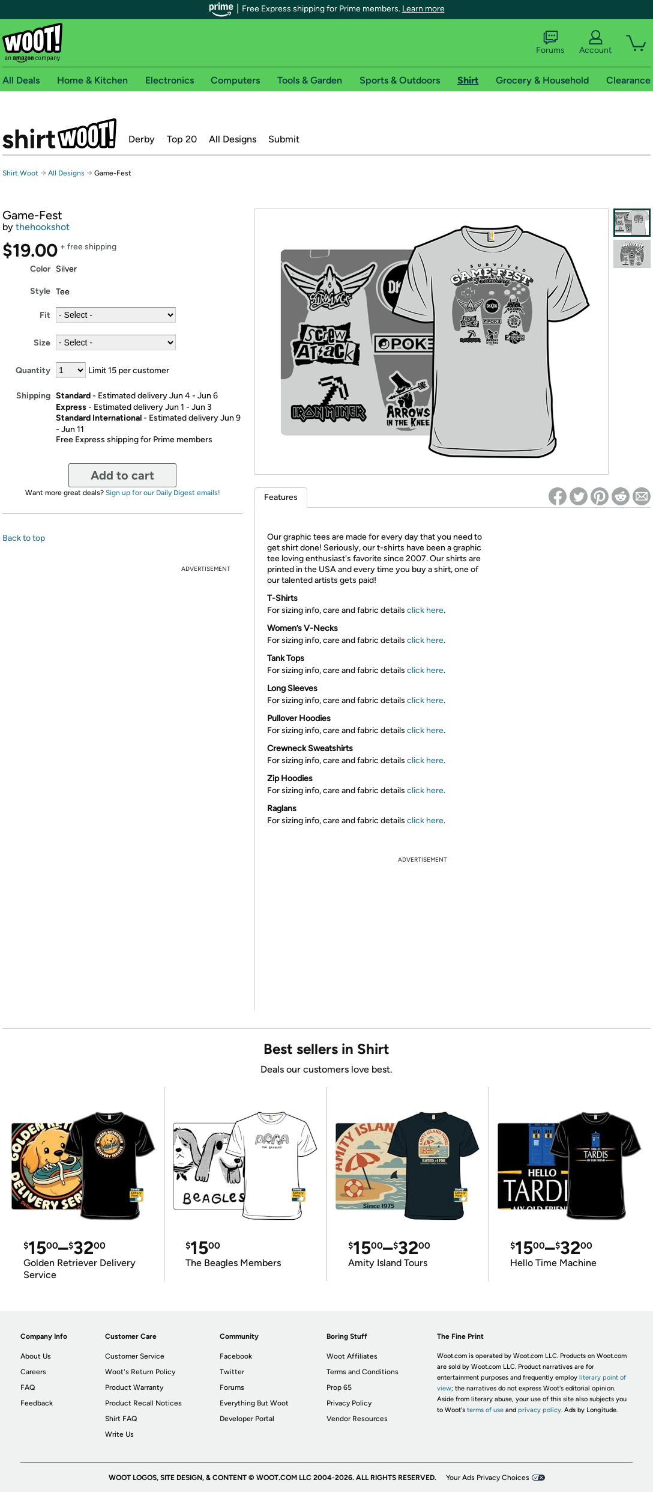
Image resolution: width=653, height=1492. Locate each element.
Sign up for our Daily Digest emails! (163, 493)
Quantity (33, 370)
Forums (550, 42)
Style (40, 291)
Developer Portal (247, 1418)
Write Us (119, 1434)
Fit (45, 315)
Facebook (236, 1356)
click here (425, 610)
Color (40, 269)
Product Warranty (134, 1387)
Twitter (232, 1372)
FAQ (27, 1387)
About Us (35, 1356)
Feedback (36, 1403)
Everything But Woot (254, 1403)
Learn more (423, 9)
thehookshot (43, 227)
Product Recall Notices (143, 1403)
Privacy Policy (349, 1403)
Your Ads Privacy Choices (487, 1477)
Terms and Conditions (362, 1372)
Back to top (23, 538)
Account (595, 42)
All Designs (232, 139)
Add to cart (122, 475)
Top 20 (182, 139)
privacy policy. (540, 1410)
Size (42, 343)
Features (281, 497)
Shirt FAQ (121, 1418)
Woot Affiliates (352, 1356)
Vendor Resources (357, 1418)
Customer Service (134, 1356)
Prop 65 (339, 1387)
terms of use (485, 1410)
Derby (141, 139)
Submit (283, 139)
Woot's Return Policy (140, 1372)
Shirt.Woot (59, 133)
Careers (33, 1372)
